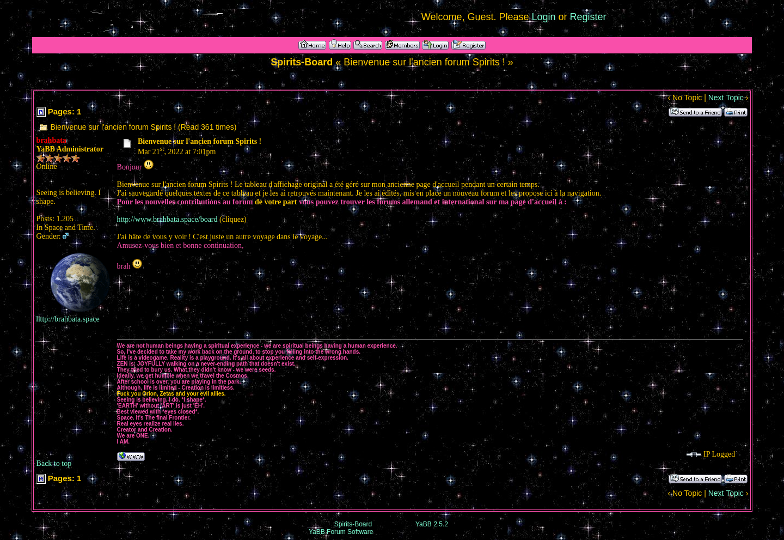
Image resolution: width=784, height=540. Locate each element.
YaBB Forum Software (341, 532)
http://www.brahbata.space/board (167, 219)
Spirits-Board (353, 524)
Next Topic (726, 97)
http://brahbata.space (68, 319)
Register (588, 16)
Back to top (54, 463)
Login (544, 16)
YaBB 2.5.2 (431, 524)
